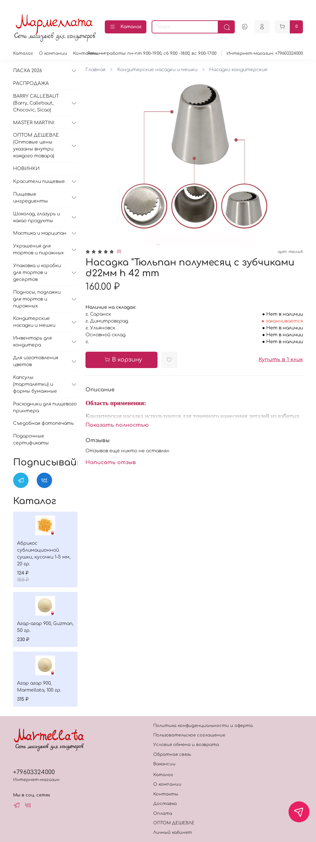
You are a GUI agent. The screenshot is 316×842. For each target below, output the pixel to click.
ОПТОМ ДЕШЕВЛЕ (174, 823)
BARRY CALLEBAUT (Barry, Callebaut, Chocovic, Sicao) (36, 103)
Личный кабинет (172, 832)
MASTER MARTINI (33, 122)
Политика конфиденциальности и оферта (203, 725)
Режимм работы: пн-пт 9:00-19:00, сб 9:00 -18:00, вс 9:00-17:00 (151, 53)
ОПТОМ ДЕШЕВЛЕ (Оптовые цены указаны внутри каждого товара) (36, 145)
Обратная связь (172, 754)
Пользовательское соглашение (189, 735)
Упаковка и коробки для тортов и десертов (37, 272)
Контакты (85, 53)
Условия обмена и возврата (186, 744)
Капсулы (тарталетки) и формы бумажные (35, 384)
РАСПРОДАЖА (31, 83)
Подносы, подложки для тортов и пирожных (37, 299)
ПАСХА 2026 (27, 70)
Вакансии (164, 764)
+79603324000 (34, 772)
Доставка (165, 803)
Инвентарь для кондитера (32, 341)
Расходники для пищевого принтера (45, 407)
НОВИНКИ (26, 168)
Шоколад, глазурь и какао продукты (36, 217)
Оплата (162, 813)
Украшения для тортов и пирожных (38, 249)
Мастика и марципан (39, 233)
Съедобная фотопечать (43, 423)
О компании (53, 53)
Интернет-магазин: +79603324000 (265, 53)
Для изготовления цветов (35, 361)
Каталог (125, 27)
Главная (95, 69)
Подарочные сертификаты (31, 439)
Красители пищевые (39, 181)
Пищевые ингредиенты (30, 198)
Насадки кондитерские (238, 69)
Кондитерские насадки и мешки (157, 69)
